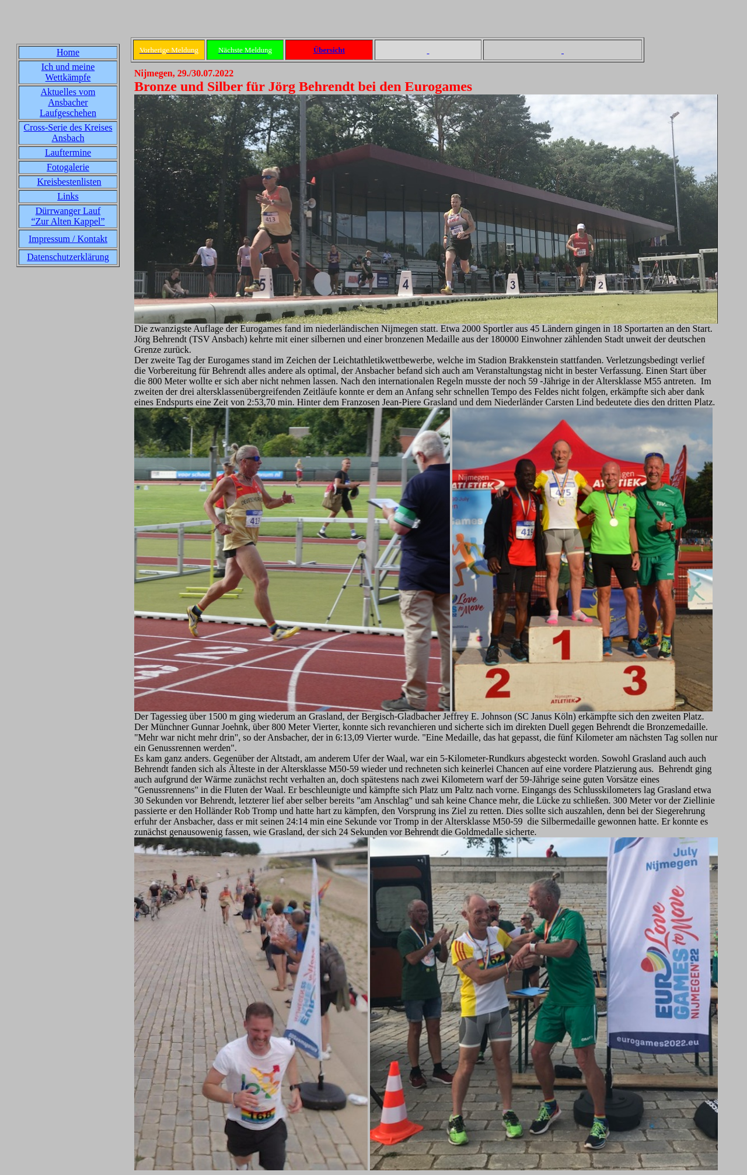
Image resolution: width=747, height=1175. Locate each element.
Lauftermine (68, 152)
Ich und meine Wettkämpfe (68, 72)
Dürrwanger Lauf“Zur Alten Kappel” (67, 216)
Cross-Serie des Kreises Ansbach (68, 132)
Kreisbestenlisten (69, 182)
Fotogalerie (68, 167)
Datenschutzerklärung (68, 257)
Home (68, 52)
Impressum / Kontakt (68, 239)
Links (67, 196)
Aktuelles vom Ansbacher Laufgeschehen (68, 102)
